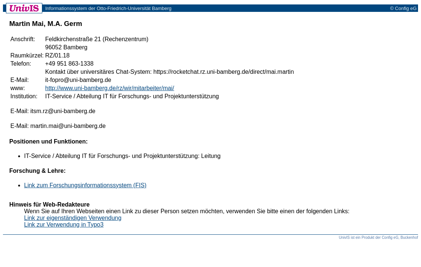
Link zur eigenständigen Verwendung (72, 218)
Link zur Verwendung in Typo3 (63, 224)
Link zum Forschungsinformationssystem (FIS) (85, 185)
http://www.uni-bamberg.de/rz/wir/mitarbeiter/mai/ (109, 88)
